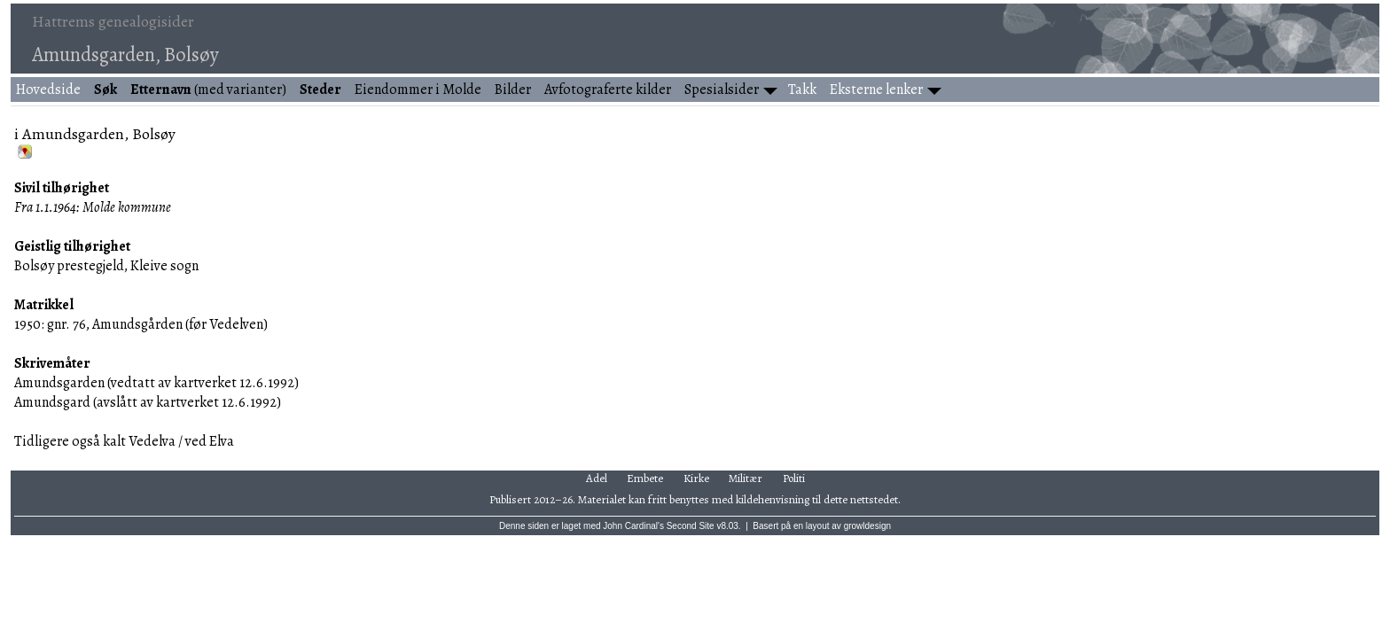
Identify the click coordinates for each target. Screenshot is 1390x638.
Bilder (513, 89)
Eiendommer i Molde (418, 89)
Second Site (691, 526)
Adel (596, 478)
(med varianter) (208, 89)
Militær (745, 478)
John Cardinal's (633, 526)
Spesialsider (721, 89)
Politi (794, 478)
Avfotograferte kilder (607, 89)
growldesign (867, 526)
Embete (645, 478)
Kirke (696, 478)
